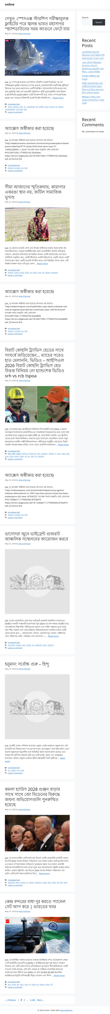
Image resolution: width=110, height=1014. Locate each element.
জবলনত (16, 107)
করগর (22, 272)
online (9, 4)
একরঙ (16, 272)
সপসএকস (19, 109)
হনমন (22, 770)
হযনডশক (41, 456)
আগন (10, 107)
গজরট (28, 645)
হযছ (61, 882)
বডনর (45, 882)
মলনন (16, 456)
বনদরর (41, 984)
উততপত (32, 454)
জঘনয (31, 882)
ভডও (7, 456)
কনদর (14, 984)
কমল (17, 882)
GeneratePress (66, 1010)
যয (56, 107)
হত (36, 456)
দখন (21, 107)
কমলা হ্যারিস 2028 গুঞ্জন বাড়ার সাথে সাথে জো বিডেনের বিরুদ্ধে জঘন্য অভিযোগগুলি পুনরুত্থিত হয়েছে (32, 796)
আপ (9, 984)
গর (9, 770)
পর (25, 107)
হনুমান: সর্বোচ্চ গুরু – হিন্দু (27, 664)
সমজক (47, 272)
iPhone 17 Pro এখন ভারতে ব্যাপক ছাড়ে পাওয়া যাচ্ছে (93, 99)
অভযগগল (11, 882)
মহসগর (51, 107)
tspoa (18, 454)
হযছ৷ (25, 168)
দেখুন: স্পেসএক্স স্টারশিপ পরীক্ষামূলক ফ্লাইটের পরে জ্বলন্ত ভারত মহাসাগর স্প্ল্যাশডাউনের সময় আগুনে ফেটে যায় (37, 24)
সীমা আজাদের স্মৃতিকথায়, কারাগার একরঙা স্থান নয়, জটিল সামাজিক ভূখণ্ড (35, 192)
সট (52, 984)
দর (29, 984)
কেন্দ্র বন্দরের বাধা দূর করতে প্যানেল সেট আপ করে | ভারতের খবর (35, 904)
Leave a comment (15, 112)
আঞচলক (11, 645)
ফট (37, 107)
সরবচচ (13, 770)
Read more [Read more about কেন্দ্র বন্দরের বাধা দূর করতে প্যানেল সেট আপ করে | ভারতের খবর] (59, 975)
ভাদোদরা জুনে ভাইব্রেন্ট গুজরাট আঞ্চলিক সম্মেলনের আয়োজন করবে (36, 536)
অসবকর (17, 168)
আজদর (10, 272)
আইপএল (25, 454)
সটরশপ (60, 107)
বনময (63, 454)
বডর (49, 882)
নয (31, 272)
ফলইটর (41, 107)
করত (22, 984)
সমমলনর (50, 645)
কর (22, 168)
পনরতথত (38, 882)
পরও (58, 454)
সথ (26, 456)
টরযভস (51, 454)
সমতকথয (54, 272)
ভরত (46, 107)
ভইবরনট (39, 645)
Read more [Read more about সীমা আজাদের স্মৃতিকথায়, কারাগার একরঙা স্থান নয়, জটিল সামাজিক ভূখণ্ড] (42, 263)
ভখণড (35, 272)
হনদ (18, 770)
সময (25, 109)
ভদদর (44, 645)
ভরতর (47, 984)
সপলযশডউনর (10, 109)
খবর (26, 984)
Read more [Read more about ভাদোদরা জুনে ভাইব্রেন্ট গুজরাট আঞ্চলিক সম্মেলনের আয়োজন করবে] (53, 636)
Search (85, 17)
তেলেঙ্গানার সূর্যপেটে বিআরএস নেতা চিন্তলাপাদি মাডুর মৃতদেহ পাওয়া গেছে (93, 55)
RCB (9, 454)
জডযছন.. (44, 454)
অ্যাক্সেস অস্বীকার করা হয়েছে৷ (29, 128)
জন (33, 645)
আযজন (18, 645)
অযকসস (11, 168)
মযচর (11, 456)
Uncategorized (14, 104)
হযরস (65, 882)
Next (40, 999)
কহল (38, 454)
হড (29, 456)
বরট (67, 454)
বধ (37, 984)
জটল (27, 272)
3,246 (32, 999)
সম (43, 272)
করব (23, 645)
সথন (39, 272)
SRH (13, 454)
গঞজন (23, 882)
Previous (10, 999)
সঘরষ (21, 456)
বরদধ (54, 882)
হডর (32, 456)
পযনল (33, 984)
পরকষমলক (31, 107)
